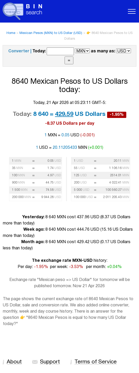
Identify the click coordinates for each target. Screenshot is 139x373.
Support (50, 362)
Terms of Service (95, 362)
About (14, 362)
